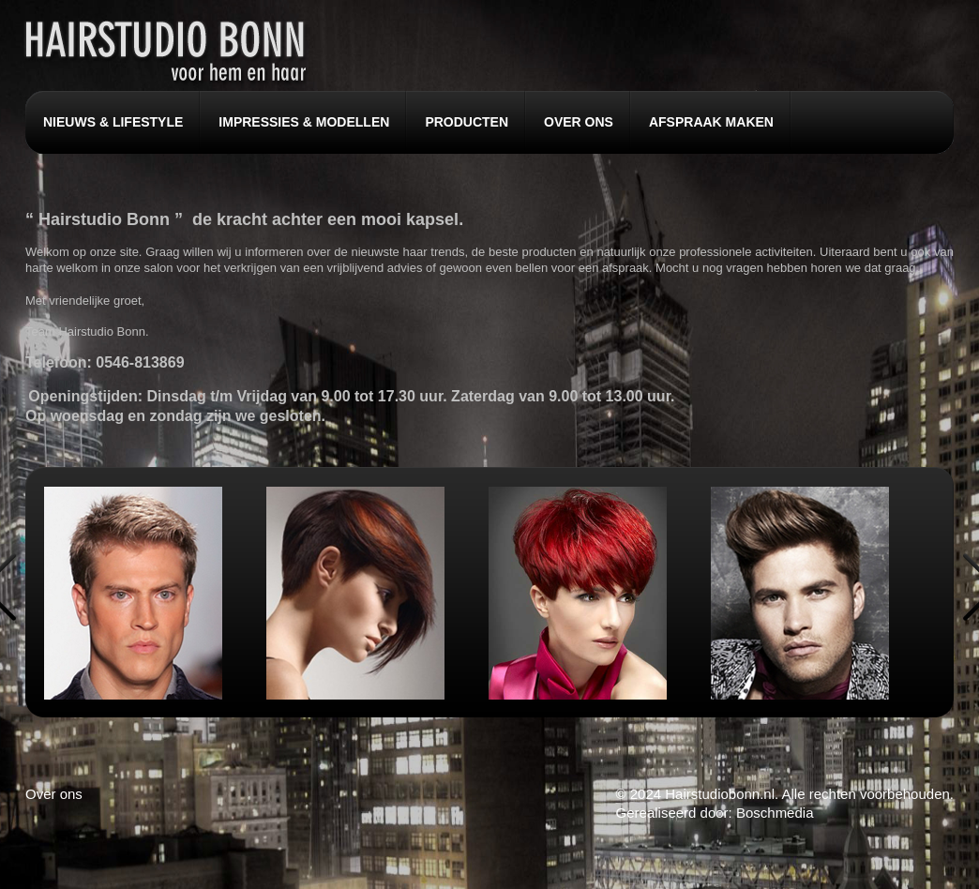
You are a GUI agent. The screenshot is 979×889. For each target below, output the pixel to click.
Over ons (54, 794)
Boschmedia (775, 813)
